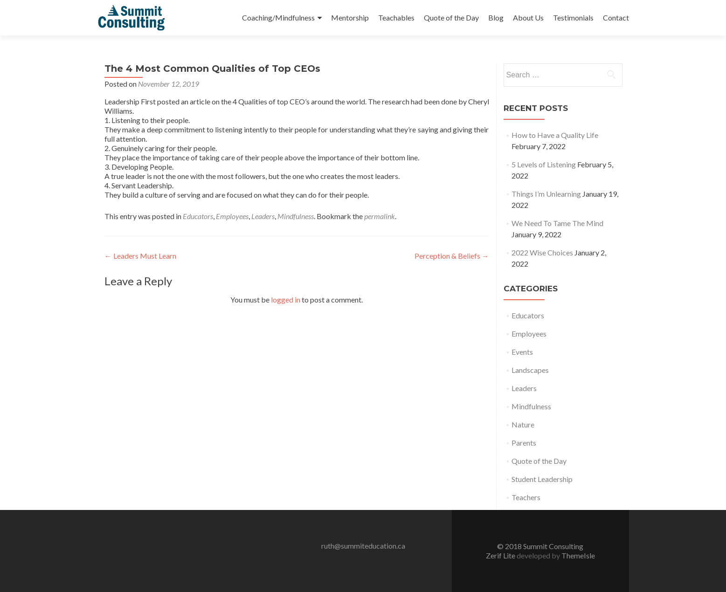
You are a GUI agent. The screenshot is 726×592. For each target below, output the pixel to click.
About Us (528, 17)
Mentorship (350, 17)
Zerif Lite (501, 555)
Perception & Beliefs (452, 255)
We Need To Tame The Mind (557, 223)
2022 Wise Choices (542, 252)
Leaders (263, 216)
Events (522, 351)
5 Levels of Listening (544, 164)
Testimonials (573, 17)
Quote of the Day (451, 17)
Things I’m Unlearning (546, 193)
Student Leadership (542, 479)
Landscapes (530, 369)
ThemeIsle (578, 555)
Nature (523, 424)
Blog (496, 17)
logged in (285, 299)
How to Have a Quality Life (555, 135)
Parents (524, 442)
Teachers (526, 497)
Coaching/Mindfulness (278, 17)
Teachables (396, 17)
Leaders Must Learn (140, 255)
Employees (232, 216)
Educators (198, 216)
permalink (379, 216)
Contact (616, 17)
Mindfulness (295, 216)
